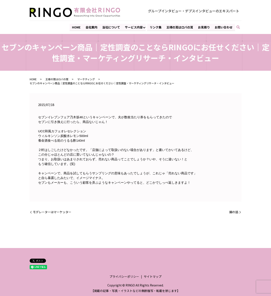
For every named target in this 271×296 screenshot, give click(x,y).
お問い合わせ (224, 27)
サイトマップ (153, 276)
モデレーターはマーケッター (52, 212)
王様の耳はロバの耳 (180, 27)
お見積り (204, 27)
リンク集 (156, 27)
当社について (112, 27)
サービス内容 (135, 27)
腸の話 (233, 212)
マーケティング (86, 78)
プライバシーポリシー (124, 276)
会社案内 (92, 27)
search (240, 27)
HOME (77, 27)
